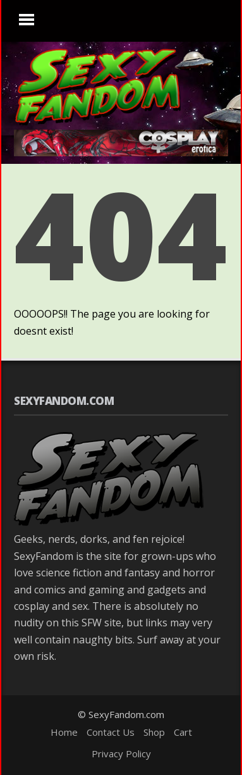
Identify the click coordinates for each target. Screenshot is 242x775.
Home (64, 732)
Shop (154, 732)
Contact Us (111, 732)
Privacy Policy (121, 753)
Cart (183, 732)
